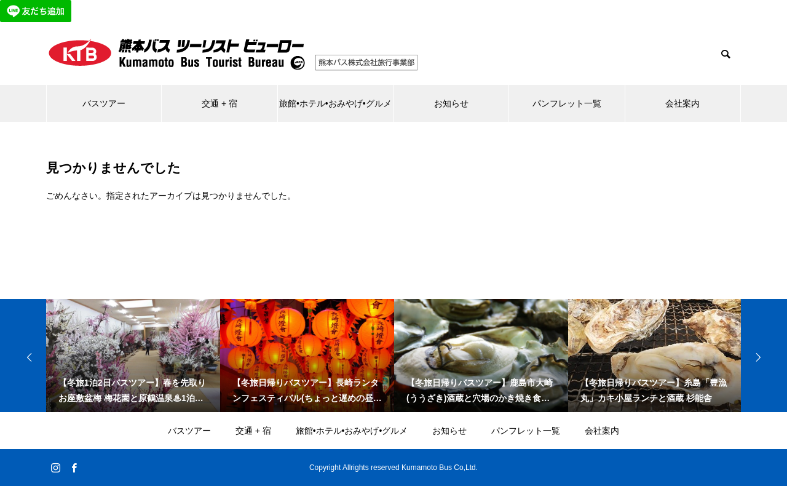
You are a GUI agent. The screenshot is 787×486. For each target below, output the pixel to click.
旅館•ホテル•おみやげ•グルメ (335, 103)
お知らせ (451, 103)
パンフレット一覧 (566, 103)
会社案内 (682, 103)
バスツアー (103, 103)
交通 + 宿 (219, 103)
